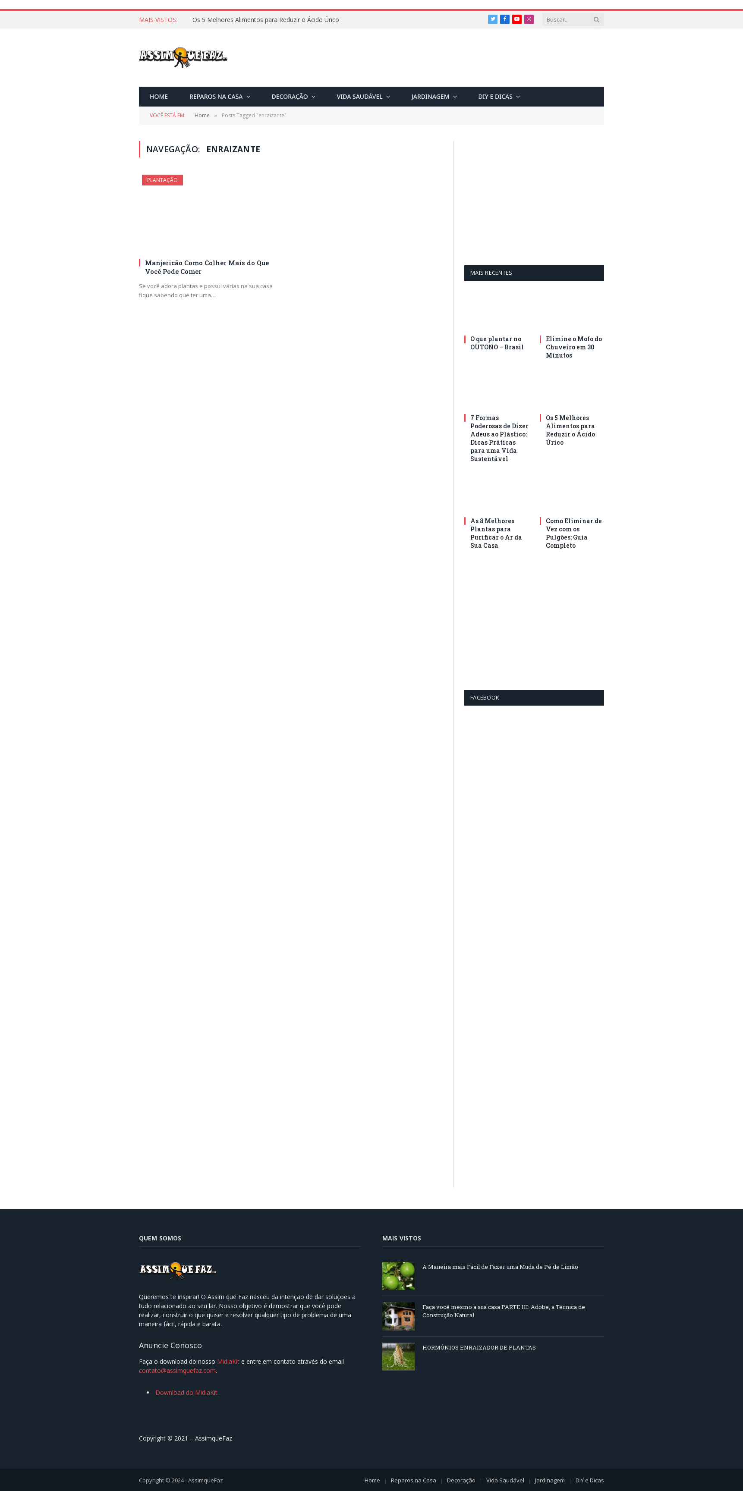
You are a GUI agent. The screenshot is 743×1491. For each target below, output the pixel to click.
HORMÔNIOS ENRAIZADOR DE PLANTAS (479, 1347)
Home (159, 96)
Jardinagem (431, 96)
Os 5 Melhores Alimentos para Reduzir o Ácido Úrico (265, 20)
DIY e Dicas (496, 96)
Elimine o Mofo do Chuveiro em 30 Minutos (574, 347)
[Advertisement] (447, 59)
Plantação (162, 180)
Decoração (290, 96)
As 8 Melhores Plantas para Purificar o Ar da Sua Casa (496, 533)
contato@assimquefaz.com (177, 1370)
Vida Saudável (360, 96)
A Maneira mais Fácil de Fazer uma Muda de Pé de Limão (500, 1267)
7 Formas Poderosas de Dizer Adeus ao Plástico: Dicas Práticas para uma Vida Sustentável (499, 438)
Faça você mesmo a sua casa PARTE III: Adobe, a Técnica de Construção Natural (503, 1311)
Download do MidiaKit (186, 1392)
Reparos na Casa (215, 96)
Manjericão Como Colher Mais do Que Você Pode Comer (207, 267)
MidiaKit (228, 1361)
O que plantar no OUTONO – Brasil (497, 343)
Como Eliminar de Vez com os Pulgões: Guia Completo (574, 533)
